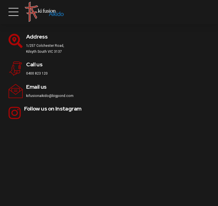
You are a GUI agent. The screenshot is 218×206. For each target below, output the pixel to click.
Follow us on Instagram (52, 108)
